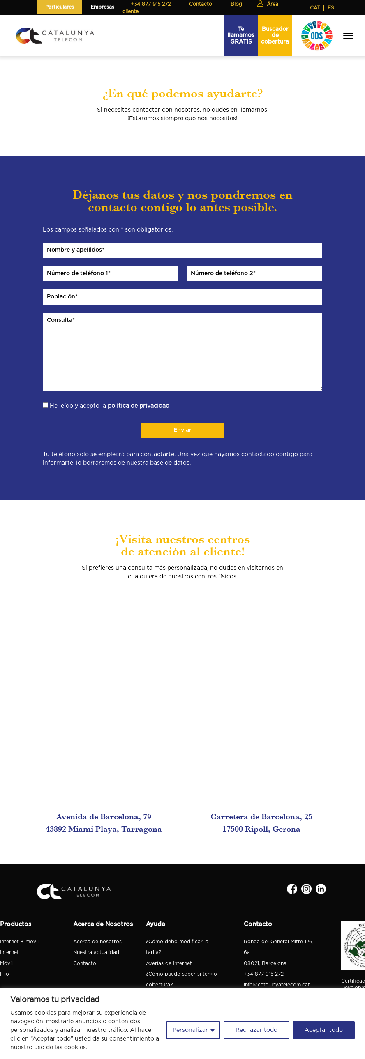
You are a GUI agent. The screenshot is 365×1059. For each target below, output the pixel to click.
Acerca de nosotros (97, 941)
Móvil (6, 963)
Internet (9, 952)
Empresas (102, 7)
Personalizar (190, 1030)
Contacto (84, 963)
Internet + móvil (19, 941)
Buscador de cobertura (275, 35)
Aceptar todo (324, 1030)
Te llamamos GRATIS (240, 35)
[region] (182, 1023)
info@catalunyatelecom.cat (277, 984)
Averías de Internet (169, 963)
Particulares (59, 7)
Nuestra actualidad (96, 952)
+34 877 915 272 (264, 974)
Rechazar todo (256, 1030)
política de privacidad (138, 406)
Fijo (4, 974)
